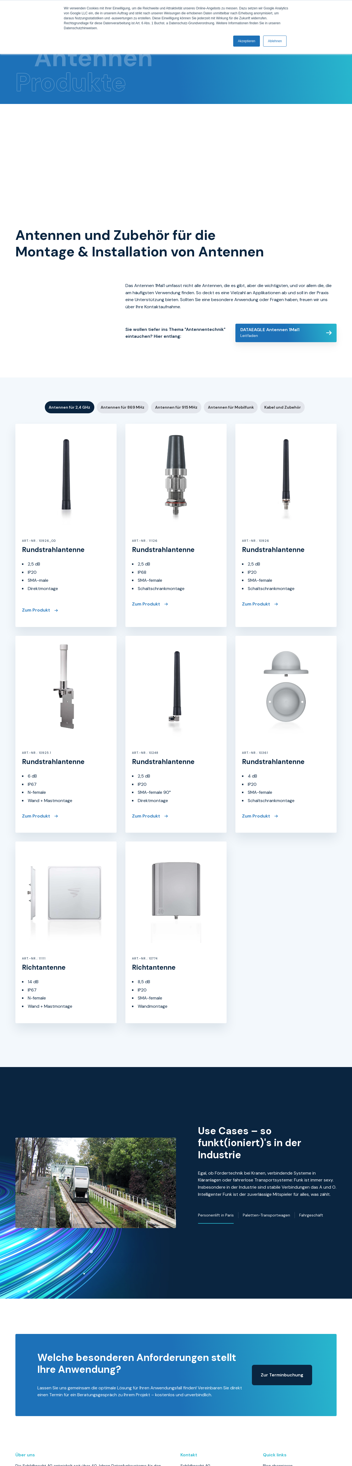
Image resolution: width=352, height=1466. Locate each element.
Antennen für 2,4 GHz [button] (69, 344)
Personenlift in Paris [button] (216, 1129)
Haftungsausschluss (281, 1392)
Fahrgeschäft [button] (311, 1129)
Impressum (273, 1366)
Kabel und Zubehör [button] (282, 344)
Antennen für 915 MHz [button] (176, 344)
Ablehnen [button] (275, 41)
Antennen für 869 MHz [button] (122, 344)
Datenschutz (274, 1375)
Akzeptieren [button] (246, 41)
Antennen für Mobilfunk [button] (231, 344)
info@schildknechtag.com (204, 1421)
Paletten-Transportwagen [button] (266, 1129)
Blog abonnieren (278, 1357)
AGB (266, 1384)
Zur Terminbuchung (282, 1267)
